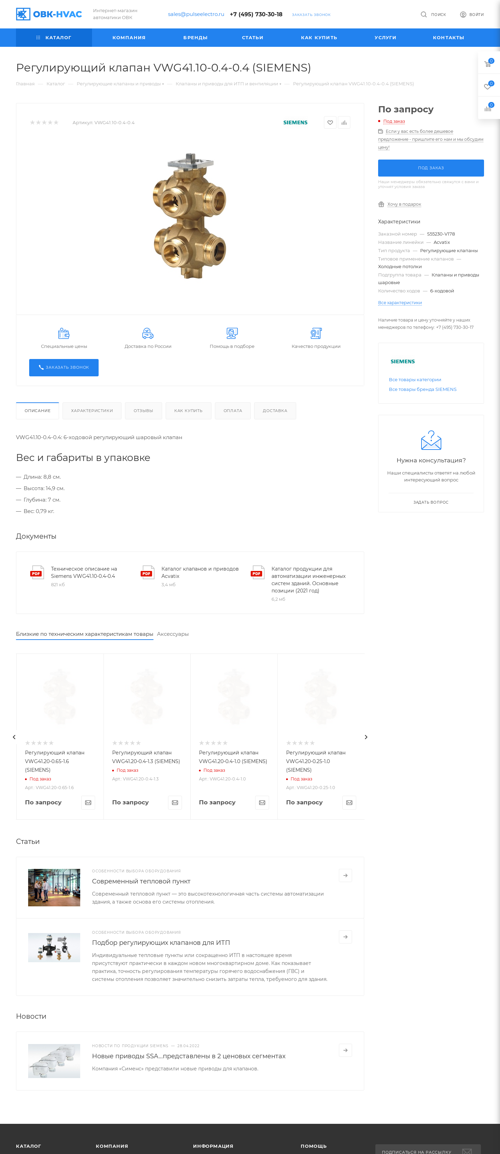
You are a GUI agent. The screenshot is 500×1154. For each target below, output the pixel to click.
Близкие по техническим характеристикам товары (84, 634)
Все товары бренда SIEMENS (423, 389)
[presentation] (14, 737)
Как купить (188, 410)
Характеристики (92, 410)
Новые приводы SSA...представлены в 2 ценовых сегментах (188, 1056)
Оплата (233, 410)
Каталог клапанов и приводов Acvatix (200, 572)
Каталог (28, 1146)
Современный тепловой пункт (141, 881)
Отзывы (143, 410)
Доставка (275, 410)
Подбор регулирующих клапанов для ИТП (161, 943)
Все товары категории (415, 379)
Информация (213, 1146)
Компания (112, 1146)
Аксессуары (173, 634)
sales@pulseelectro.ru (196, 14)
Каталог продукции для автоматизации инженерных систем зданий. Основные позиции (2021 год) (308, 580)
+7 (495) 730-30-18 (256, 14)
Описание (37, 410)
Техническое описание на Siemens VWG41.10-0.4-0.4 (84, 572)
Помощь (314, 1146)
